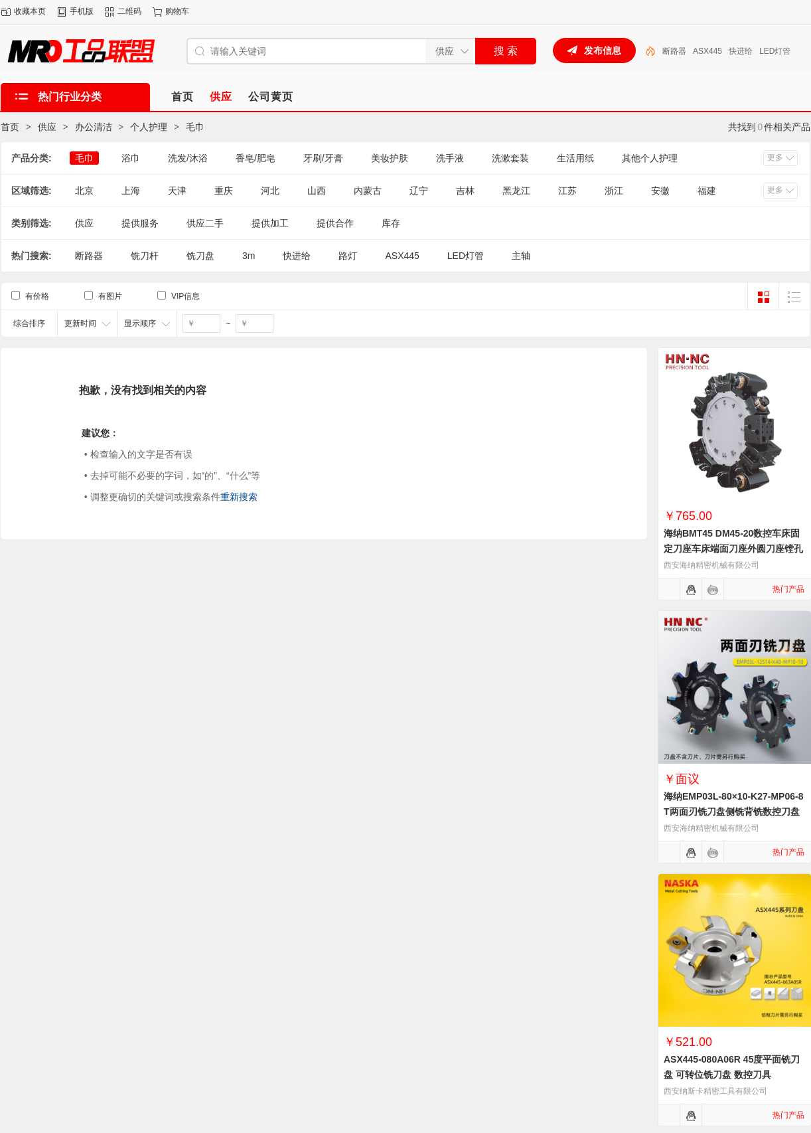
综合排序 (29, 323)
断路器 (674, 51)
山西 (316, 190)
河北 (270, 190)
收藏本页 (30, 11)
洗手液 (450, 158)
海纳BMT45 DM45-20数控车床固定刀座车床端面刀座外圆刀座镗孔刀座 (733, 548)
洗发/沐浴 (188, 158)
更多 (775, 157)
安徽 (660, 190)
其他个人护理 (650, 158)
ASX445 (707, 51)
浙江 (614, 190)
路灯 (347, 255)
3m (248, 255)
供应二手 (205, 223)
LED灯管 (774, 51)
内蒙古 (368, 190)
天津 (177, 190)
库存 (391, 223)
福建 (707, 190)
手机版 (82, 11)
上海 (130, 190)
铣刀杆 (145, 255)
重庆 (223, 190)
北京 (84, 190)
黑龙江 (516, 190)
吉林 (465, 190)
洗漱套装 (510, 158)
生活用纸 (575, 158)
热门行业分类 (70, 96)
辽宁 (418, 190)
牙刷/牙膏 (323, 158)
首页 (10, 127)
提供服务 (140, 223)
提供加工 (270, 223)
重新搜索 (239, 496)
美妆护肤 (389, 158)
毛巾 (195, 127)
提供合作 (335, 223)
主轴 (521, 255)
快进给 (741, 51)
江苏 (567, 190)
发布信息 (602, 50)
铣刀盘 (200, 255)
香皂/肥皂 (255, 158)
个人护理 (148, 127)
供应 (47, 127)
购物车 (177, 11)
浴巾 (130, 158)
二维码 (129, 11)
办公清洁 (93, 127)
